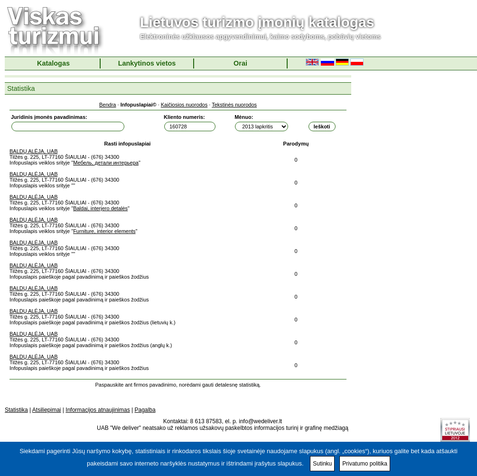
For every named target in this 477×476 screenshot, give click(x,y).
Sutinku (322, 463)
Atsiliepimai (46, 410)
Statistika (16, 410)
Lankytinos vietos (147, 63)
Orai (240, 63)
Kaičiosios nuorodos (184, 104)
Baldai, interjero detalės (100, 208)
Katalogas (53, 63)
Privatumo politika (364, 463)
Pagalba (145, 410)
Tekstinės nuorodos (234, 104)
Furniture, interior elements (104, 231)
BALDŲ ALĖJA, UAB (33, 151)
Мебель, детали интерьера (106, 162)
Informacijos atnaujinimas (97, 410)
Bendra (107, 104)
